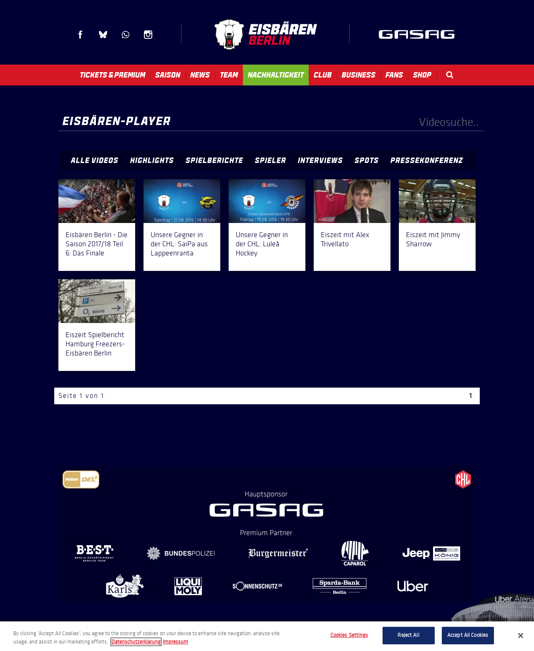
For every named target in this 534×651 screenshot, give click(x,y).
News (200, 75)
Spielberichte (214, 160)
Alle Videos (94, 160)
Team (229, 75)
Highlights (152, 160)
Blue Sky (103, 34)
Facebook (80, 34)
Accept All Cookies (467, 635)
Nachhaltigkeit (276, 75)
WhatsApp (125, 34)
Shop (422, 75)
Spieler (270, 160)
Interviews (320, 160)
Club (323, 75)
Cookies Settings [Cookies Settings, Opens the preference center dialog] (349, 635)
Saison (167, 75)
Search (450, 75)
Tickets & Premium (112, 75)
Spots (367, 160)
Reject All (408, 635)
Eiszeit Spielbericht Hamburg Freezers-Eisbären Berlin (95, 344)
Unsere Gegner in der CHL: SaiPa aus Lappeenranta (179, 244)
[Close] (520, 635)
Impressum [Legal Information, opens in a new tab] (175, 641)
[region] (267, 636)
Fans (394, 75)
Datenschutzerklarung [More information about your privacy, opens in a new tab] (136, 641)
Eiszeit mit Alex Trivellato (345, 239)
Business (358, 75)
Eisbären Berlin (265, 34)
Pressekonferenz (426, 160)
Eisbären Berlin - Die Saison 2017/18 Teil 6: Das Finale (96, 244)
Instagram (148, 34)
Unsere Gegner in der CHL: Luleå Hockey (262, 244)
